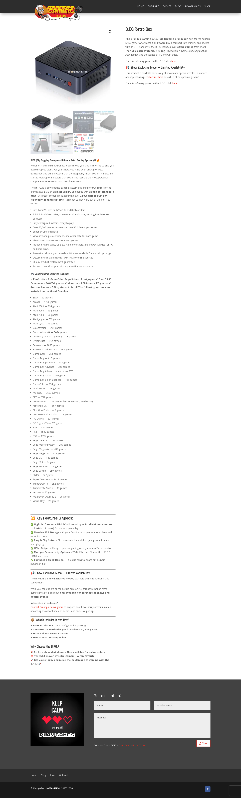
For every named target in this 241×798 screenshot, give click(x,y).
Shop (207, 6)
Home (140, 6)
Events (167, 6)
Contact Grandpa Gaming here (47, 607)
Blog (178, 6)
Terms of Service (139, 745)
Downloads (193, 6)
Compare (153, 6)
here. (174, 61)
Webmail (63, 775)
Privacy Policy (124, 745)
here (174, 83)
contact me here (154, 77)
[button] (110, 32)
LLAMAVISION (53, 788)
